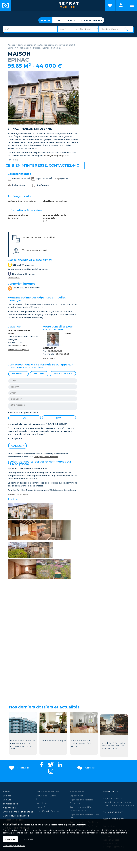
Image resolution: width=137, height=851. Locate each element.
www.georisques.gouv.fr (57, 155)
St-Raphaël (85, 801)
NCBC (106, 774)
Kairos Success (111, 780)
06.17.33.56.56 (62, 354)
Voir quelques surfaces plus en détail (38, 237)
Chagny (122, 798)
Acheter (45, 20)
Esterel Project (111, 784)
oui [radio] (24, 418)
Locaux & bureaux (90, 20)
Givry (103, 798)
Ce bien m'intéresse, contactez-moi (43, 165)
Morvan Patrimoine (113, 787)
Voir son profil (49, 358)
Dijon (62, 798)
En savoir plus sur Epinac (18, 494)
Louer (58, 20)
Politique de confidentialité (46, 457)
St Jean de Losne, (102, 801)
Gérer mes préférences (14, 845)
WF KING (108, 777)
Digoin (52, 801)
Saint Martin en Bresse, (25, 801)
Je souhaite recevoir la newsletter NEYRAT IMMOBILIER (39, 424)
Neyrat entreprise (112, 770)
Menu (131, 5)
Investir (70, 20)
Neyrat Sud (109, 767)
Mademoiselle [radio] (63, 373)
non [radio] (59, 418)
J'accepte (10, 839)
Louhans (43, 801)
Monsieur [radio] (18, 373)
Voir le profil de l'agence (18, 350)
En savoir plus (14, 278)
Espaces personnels (120, 5)
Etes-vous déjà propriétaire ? (23, 412)
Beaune (70, 798)
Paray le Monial (84, 798)
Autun (96, 798)
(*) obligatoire (15, 438)
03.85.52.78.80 (19, 345)
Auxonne (112, 798)
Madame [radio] (39, 373)
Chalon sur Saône (49, 798)
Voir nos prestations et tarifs (34, 250)
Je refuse (28, 839)
